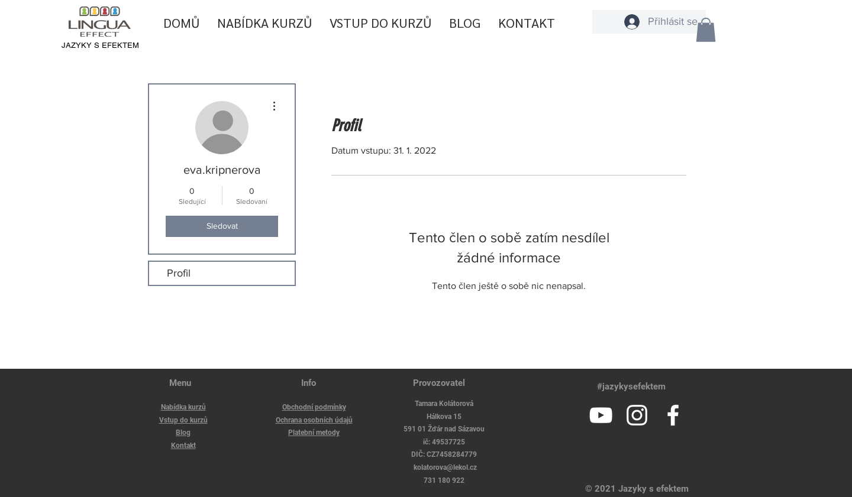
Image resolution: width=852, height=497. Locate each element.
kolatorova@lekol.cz (445, 467)
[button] (706, 30)
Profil (179, 273)
